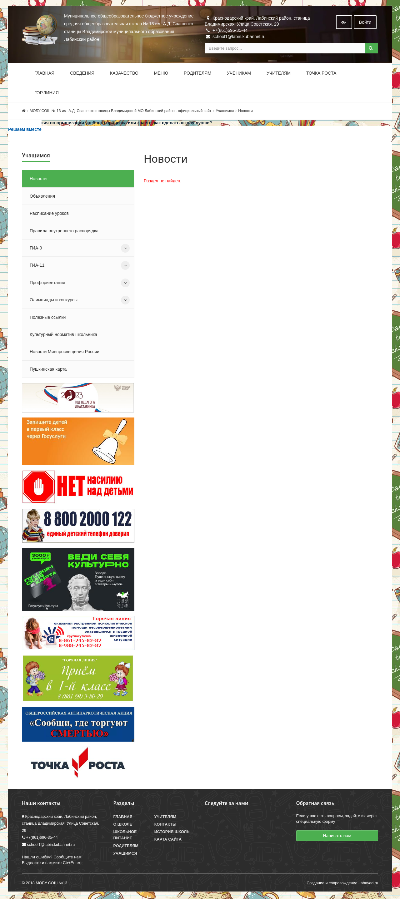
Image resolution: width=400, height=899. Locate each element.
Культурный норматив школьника (63, 335)
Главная (44, 73)
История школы (172, 833)
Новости (245, 111)
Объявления (42, 196)
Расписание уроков (49, 213)
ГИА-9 (36, 248)
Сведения (82, 73)
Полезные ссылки (48, 317)
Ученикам (239, 73)
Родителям (197, 73)
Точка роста (321, 73)
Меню (161, 73)
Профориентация (47, 283)
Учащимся (225, 111)
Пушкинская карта (48, 369)
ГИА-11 (37, 266)
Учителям (279, 73)
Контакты (165, 825)
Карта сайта (168, 840)
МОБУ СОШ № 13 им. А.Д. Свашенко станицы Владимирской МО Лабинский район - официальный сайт (120, 111)
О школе (122, 825)
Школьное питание (125, 836)
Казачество (124, 73)
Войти (365, 22)
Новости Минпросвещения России (64, 352)
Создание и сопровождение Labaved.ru (342, 884)
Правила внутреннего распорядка (64, 231)
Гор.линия (46, 93)
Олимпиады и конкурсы (54, 300)
